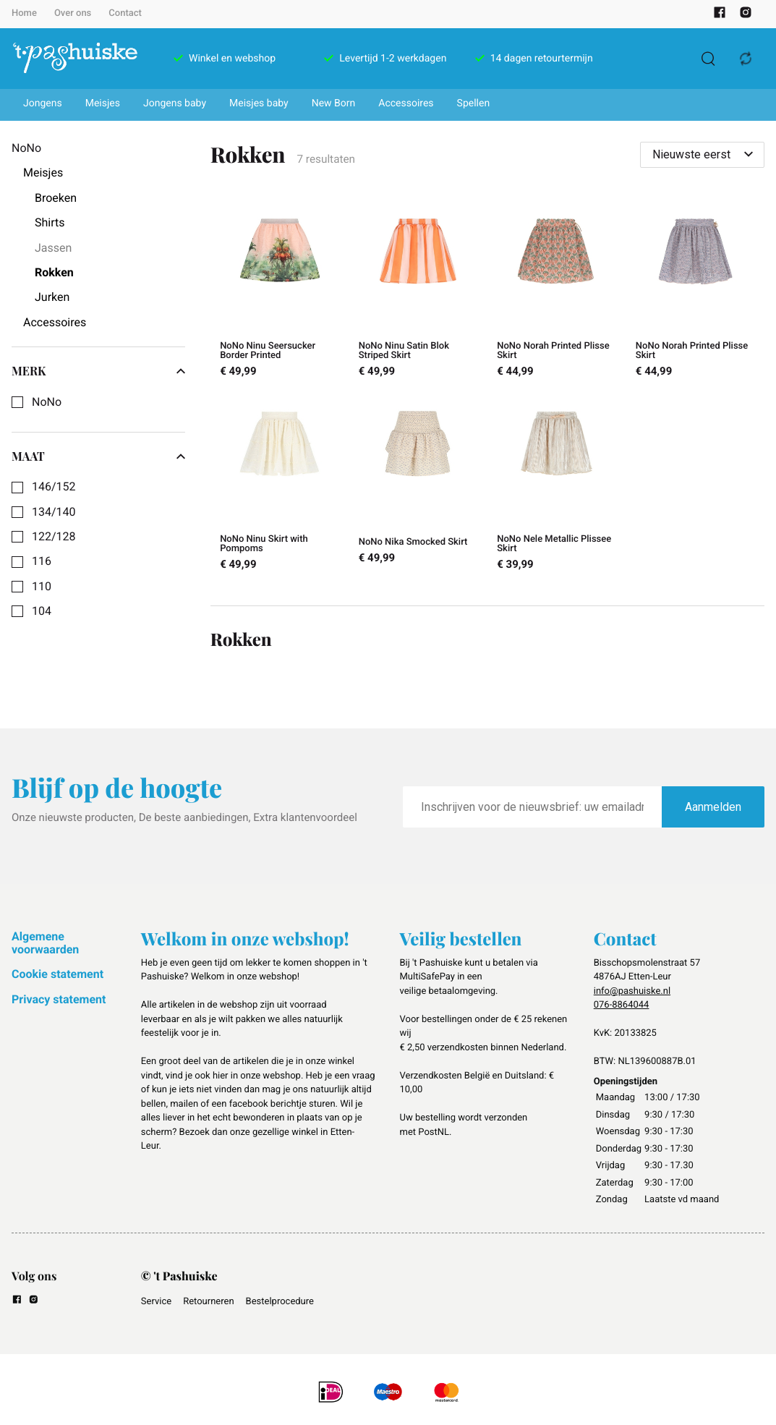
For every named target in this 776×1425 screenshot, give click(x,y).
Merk (98, 371)
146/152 (54, 486)
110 (41, 586)
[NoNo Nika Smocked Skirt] (418, 482)
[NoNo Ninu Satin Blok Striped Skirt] (418, 289)
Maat (98, 456)
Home (24, 13)
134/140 (54, 512)
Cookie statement (57, 974)
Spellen (473, 103)
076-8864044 (621, 1005)
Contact (125, 13)
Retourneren (208, 1301)
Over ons (72, 13)
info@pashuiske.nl (632, 991)
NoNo (46, 402)
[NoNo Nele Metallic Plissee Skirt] (556, 482)
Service (156, 1301)
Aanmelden (713, 807)
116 (41, 561)
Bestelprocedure (280, 1301)
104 (41, 611)
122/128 (54, 536)
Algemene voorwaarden (45, 943)
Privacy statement (59, 999)
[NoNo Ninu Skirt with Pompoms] (279, 482)
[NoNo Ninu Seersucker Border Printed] (279, 289)
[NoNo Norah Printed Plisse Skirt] (556, 289)
